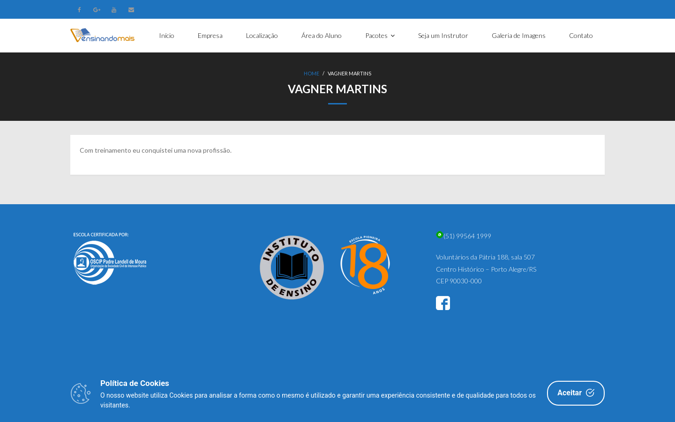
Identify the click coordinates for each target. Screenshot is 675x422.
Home (311, 73)
